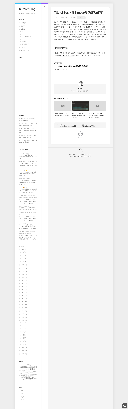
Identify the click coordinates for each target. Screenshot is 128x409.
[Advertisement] (25, 84)
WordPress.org (24, 400)
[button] (124, 405)
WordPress (80, 156)
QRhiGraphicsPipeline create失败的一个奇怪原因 (61, 115)
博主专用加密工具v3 (67, 56)
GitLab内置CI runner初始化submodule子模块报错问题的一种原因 (27, 130)
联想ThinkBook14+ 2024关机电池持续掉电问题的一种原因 (79, 115)
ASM (23, 31)
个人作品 (24, 41)
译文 (22, 47)
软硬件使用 (23, 50)
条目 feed (23, 394)
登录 (22, 390)
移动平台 (24, 44)
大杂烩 (22, 23)
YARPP (65, 70)
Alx (90, 156)
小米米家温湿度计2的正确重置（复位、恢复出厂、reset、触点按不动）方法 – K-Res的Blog (28, 190)
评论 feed (23, 397)
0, (68, 17)
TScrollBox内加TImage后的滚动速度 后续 (73, 66)
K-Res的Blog (27, 9)
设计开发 (23, 29)
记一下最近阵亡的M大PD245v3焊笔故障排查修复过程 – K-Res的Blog (28, 156)
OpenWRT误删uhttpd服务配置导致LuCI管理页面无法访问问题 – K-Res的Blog (28, 173)
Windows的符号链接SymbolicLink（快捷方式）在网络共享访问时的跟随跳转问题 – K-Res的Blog (28, 226)
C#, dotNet (24, 34)
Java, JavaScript (26, 39)
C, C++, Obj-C (25, 36)
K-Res (74, 17)
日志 (22, 26)
